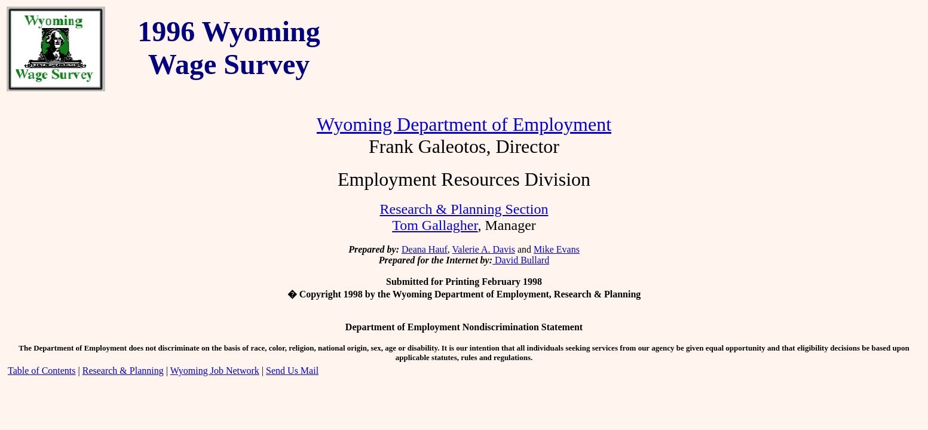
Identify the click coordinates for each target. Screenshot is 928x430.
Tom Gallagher (434, 225)
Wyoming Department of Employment (464, 124)
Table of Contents (42, 371)
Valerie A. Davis (483, 249)
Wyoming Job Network (214, 371)
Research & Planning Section (464, 209)
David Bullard (520, 260)
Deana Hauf (425, 249)
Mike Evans (557, 249)
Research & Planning (123, 371)
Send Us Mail (292, 371)
